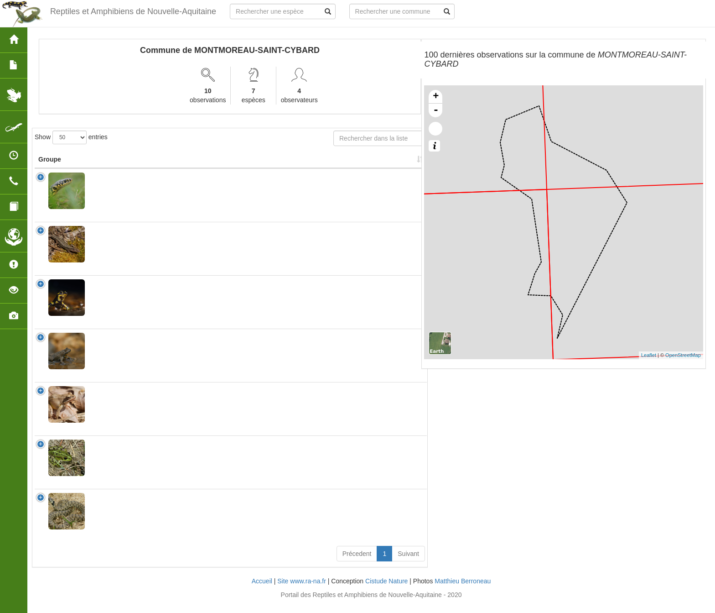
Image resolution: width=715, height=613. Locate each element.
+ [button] (436, 97)
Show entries (71, 137)
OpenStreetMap (683, 355)
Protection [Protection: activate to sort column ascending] (249, 168)
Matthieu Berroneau (463, 590)
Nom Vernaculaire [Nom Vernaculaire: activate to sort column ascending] (190, 164)
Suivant (408, 562)
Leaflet (648, 355)
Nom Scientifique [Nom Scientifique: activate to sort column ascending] (118, 168)
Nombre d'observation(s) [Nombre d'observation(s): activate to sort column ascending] (307, 164)
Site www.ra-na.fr (301, 590)
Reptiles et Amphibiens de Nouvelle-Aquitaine (133, 11)
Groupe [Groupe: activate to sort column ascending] (49, 168)
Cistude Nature (386, 590)
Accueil (262, 590)
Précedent (357, 562)
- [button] (436, 110)
